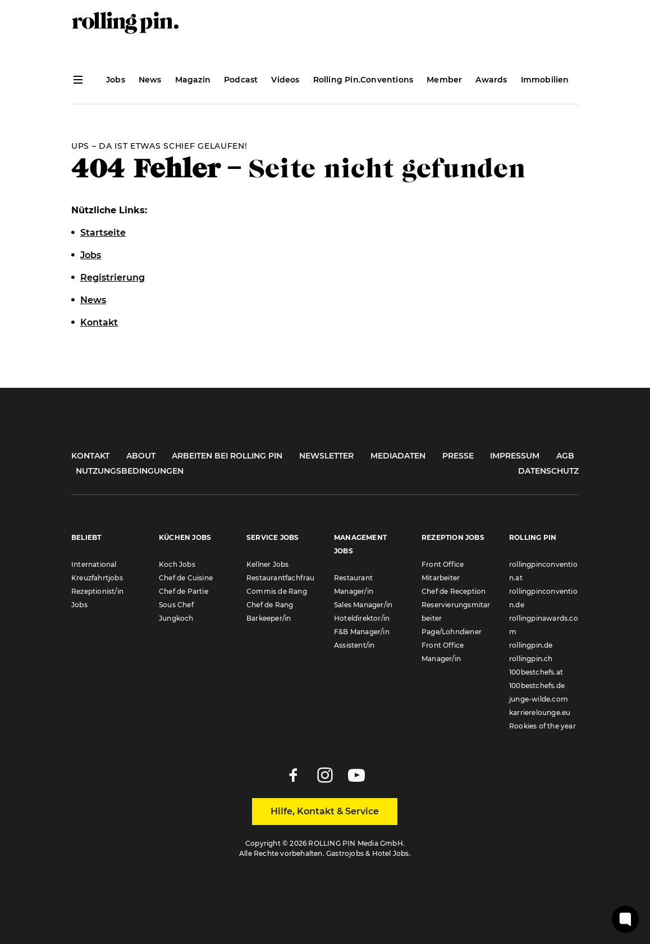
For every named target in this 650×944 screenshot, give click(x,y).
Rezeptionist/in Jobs (97, 598)
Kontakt (90, 456)
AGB (565, 456)
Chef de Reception (454, 591)
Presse (458, 456)
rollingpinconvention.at (543, 571)
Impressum (514, 456)
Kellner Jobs (267, 564)
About (140, 456)
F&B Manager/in (362, 631)
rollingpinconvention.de (543, 598)
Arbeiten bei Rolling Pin (227, 456)
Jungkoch (176, 618)
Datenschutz (548, 471)
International (94, 564)
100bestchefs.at (536, 672)
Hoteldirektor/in (362, 618)
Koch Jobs (177, 564)
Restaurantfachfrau (280, 578)
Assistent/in (354, 645)
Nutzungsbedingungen (130, 471)
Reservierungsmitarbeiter (456, 611)
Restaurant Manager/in (353, 584)
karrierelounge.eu (539, 712)
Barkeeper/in (268, 618)
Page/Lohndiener (452, 631)
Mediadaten (397, 456)
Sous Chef (176, 605)
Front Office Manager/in (443, 652)
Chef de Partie (183, 591)
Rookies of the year (542, 726)
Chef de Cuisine (186, 578)
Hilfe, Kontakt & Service (325, 811)
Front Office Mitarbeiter (443, 571)
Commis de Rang (276, 591)
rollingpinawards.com (543, 625)
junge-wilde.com (538, 699)
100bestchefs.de (537, 685)
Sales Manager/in (363, 605)
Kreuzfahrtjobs (97, 578)
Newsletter (326, 456)
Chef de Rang (269, 605)
